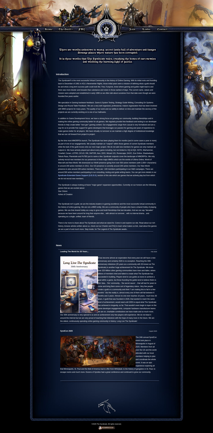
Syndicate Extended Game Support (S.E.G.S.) (77, 175)
